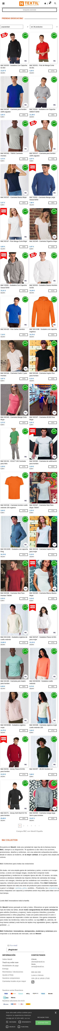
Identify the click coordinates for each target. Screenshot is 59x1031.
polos (25, 888)
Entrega (5, 969)
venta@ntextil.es (37, 967)
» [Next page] (39, 826)
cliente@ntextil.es (38, 962)
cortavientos (53, 888)
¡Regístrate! (13, 950)
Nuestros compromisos (11, 978)
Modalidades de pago (10, 966)
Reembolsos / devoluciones (12, 972)
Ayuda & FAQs (8, 975)
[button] (45, 3)
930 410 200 (36, 972)
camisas (18, 888)
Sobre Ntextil (7, 959)
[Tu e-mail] (25, 945)
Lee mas (27, 1018)
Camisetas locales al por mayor (14, 981)
